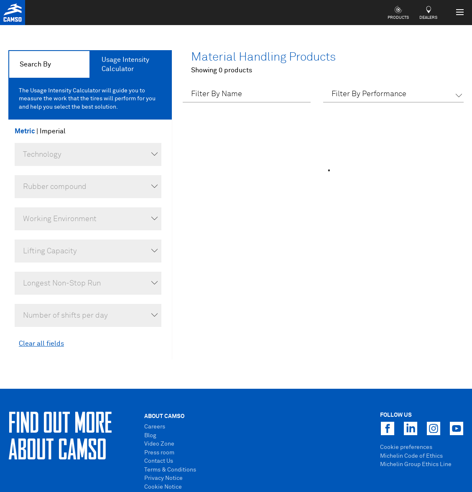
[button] (393, 95)
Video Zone (159, 444)
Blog (150, 435)
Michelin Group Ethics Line (416, 464)
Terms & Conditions (170, 470)
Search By (35, 64)
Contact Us (158, 461)
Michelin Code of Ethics (411, 456)
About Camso (164, 416)
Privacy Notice (163, 478)
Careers (154, 427)
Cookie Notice (163, 487)
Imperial (53, 131)
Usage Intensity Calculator (125, 64)
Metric (25, 131)
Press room (159, 453)
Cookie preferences (406, 447)
